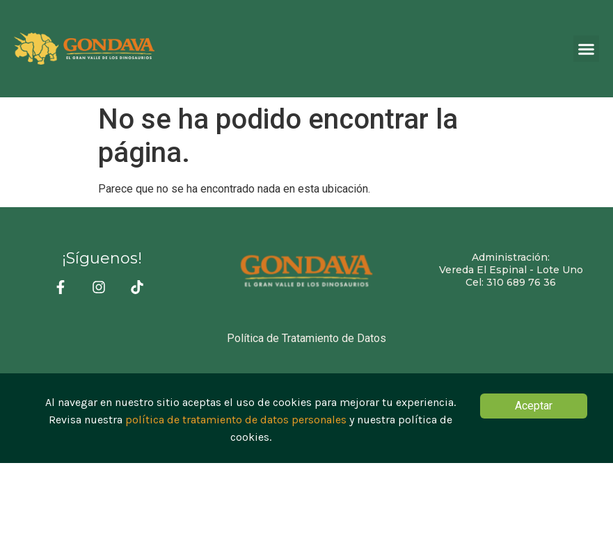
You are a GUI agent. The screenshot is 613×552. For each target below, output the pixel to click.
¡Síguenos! (102, 258)
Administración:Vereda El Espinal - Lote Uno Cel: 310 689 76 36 (511, 270)
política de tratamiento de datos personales (236, 421)
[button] (586, 48)
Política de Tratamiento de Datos (306, 338)
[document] (306, 417)
